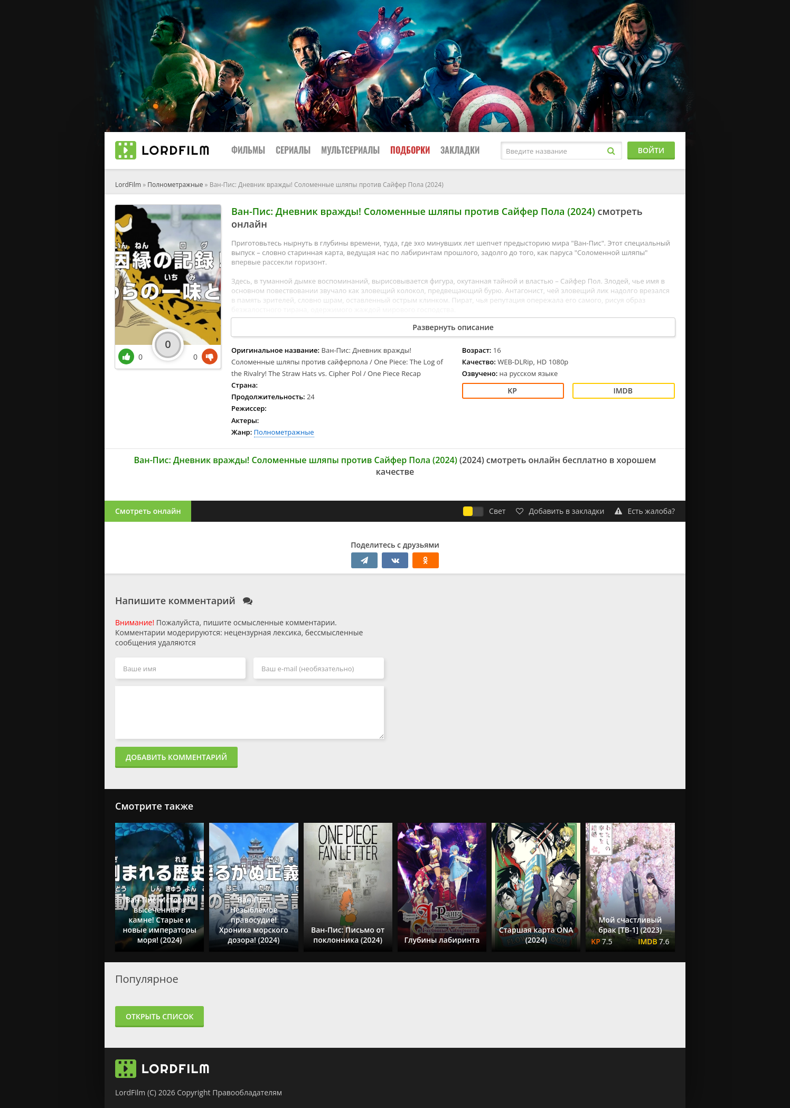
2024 (472, 460)
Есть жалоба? (645, 511)
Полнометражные (175, 184)
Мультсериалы (350, 150)
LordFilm (128, 184)
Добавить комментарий (176, 757)
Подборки (410, 150)
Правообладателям (247, 1092)
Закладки (459, 150)
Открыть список (159, 1016)
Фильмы (248, 150)
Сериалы (293, 150)
